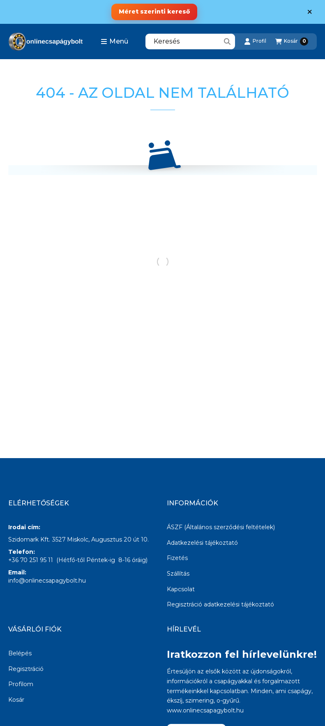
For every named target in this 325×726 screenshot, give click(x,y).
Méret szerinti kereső (154, 11)
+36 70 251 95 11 (30, 560)
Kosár (16, 699)
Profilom (20, 684)
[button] (114, 41)
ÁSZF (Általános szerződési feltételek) (221, 527)
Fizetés (177, 558)
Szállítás (178, 573)
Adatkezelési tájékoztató (202, 542)
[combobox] (190, 41)
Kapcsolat (181, 589)
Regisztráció (26, 669)
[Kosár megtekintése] (292, 41)
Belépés (20, 653)
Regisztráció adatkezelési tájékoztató (220, 604)
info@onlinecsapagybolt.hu (47, 580)
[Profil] (255, 41)
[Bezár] (309, 12)
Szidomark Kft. (29, 539)
